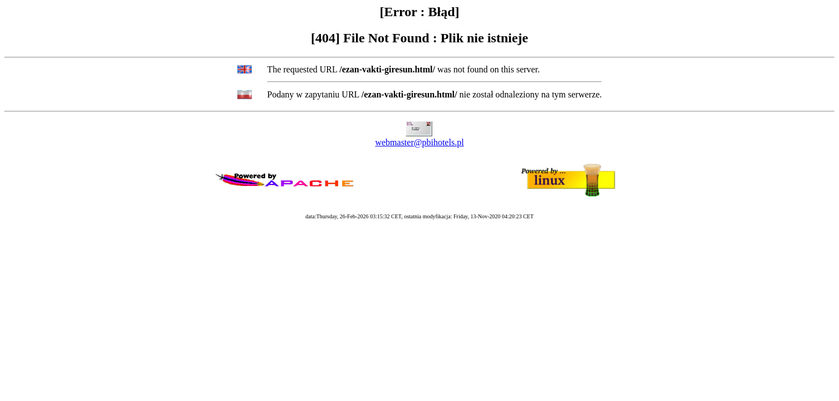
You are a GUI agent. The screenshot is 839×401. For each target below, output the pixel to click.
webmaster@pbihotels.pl (419, 142)
